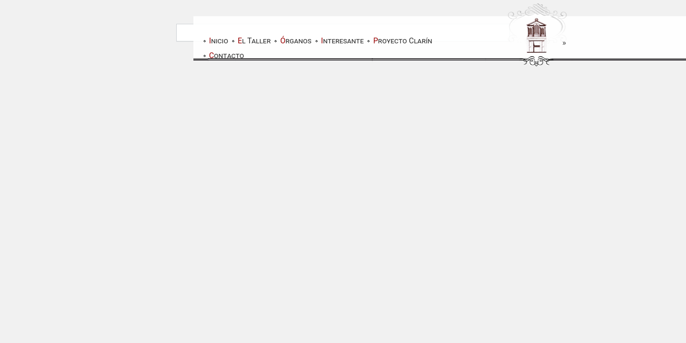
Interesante (342, 40)
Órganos (295, 40)
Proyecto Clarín (402, 40)
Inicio (218, 40)
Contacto (226, 55)
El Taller (254, 40)
